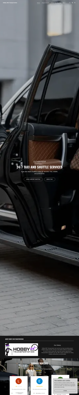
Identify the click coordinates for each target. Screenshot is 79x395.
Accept (65, 390)
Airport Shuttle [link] (45, 2)
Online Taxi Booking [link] (56, 2)
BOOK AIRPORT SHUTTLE (33, 179)
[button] (65, 3)
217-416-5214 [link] (39, 161)
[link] (13, 2)
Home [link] (38, 2)
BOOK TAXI (50, 179)
